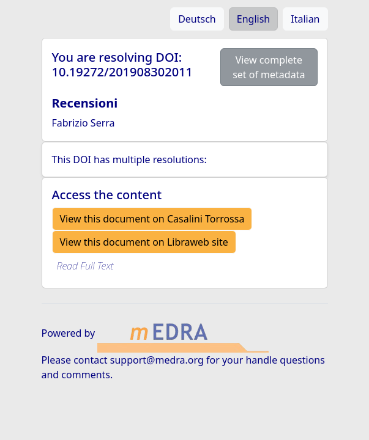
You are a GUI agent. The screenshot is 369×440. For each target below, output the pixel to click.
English (253, 19)
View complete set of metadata (269, 67)
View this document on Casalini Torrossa (152, 219)
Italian (305, 19)
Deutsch (197, 19)
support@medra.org (157, 360)
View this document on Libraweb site (144, 242)
